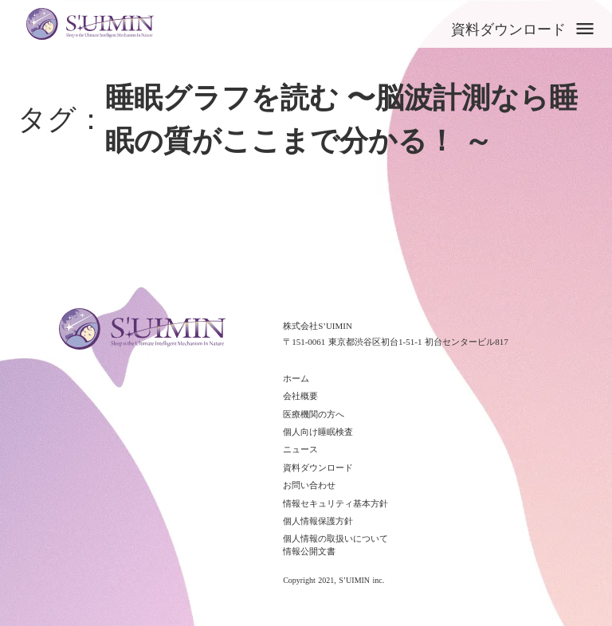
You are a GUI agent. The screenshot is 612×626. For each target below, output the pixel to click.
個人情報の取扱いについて (335, 538)
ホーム (296, 378)
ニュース (300, 449)
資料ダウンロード (508, 29)
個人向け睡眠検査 (318, 431)
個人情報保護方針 (318, 521)
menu (585, 29)
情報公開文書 (309, 551)
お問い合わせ (309, 485)
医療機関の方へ (313, 414)
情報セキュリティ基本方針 (335, 503)
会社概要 (300, 396)
